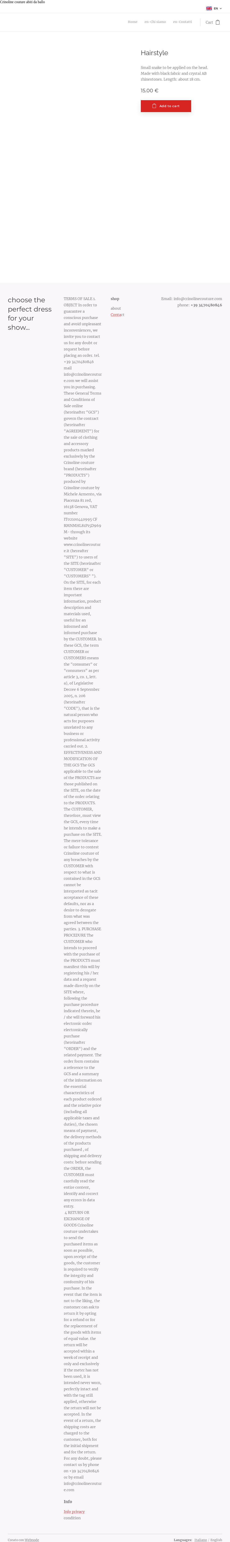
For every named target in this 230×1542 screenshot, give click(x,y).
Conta (116, 314)
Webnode (32, 1540)
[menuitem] (179, 22)
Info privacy (74, 1511)
